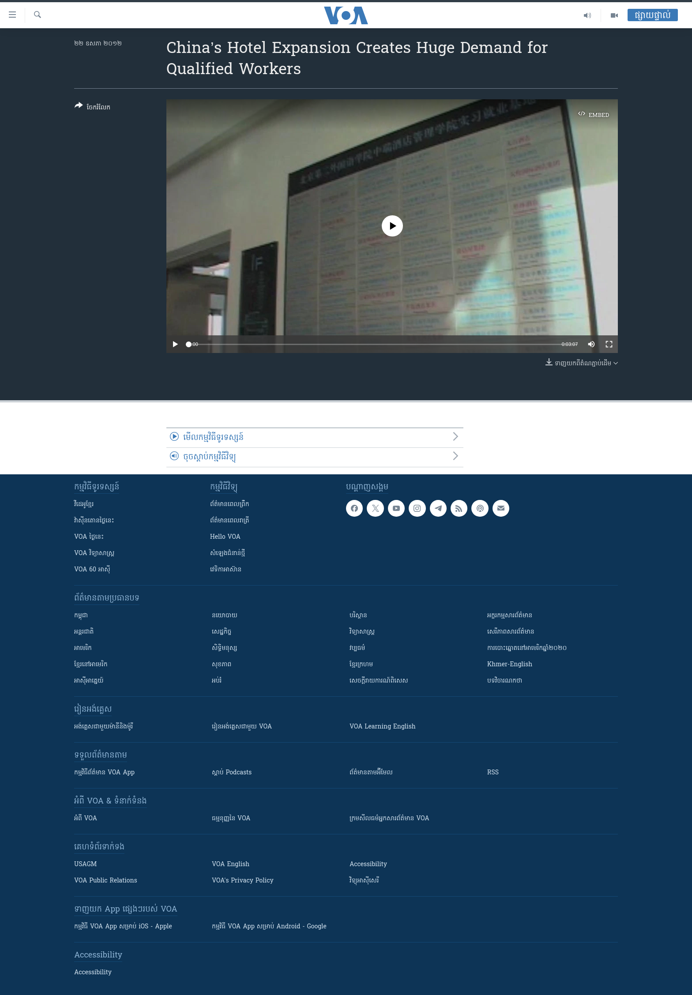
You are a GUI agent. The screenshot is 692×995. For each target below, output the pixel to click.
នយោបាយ (224, 615)
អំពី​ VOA (85, 818)
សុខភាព (221, 664)
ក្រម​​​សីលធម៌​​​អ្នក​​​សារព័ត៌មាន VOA (389, 818)
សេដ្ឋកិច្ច (221, 632)
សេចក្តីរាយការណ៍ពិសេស (379, 681)
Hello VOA (225, 537)
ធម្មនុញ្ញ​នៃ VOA (231, 818)
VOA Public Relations (105, 881)
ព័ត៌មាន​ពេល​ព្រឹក (229, 504)
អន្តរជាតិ (84, 632)
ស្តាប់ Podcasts (232, 772)
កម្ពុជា (81, 615)
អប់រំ (217, 681)
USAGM (85, 864)
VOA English (230, 864)
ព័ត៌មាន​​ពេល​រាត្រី (229, 521)
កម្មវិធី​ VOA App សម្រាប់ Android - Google (269, 926)
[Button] (92, 108)
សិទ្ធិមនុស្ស (224, 648)
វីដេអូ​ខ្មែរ (84, 504)
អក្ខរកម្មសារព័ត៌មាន (509, 615)
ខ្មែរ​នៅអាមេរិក (91, 664)
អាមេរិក (83, 648)
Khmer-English (509, 664)
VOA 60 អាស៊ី (92, 569)
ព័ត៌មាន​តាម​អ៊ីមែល (371, 772)
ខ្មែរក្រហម (361, 664)
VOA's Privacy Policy (243, 881)
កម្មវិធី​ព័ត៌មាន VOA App (104, 772)
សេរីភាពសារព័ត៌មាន (510, 632)
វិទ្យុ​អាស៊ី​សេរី (364, 881)
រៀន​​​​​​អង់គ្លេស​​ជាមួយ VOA (242, 727)
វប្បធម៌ (357, 648)
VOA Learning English (383, 727)
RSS (493, 772)
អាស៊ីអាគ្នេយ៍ (89, 681)
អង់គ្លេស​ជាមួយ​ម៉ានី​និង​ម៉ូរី (103, 727)
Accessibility (368, 864)
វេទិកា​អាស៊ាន (225, 569)
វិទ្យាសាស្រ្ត (362, 632)
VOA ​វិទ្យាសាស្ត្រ (94, 553)
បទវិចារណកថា (504, 681)
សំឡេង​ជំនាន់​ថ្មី (227, 553)
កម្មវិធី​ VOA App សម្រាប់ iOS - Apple (123, 926)
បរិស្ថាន (358, 615)
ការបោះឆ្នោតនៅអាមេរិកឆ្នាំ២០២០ (527, 648)
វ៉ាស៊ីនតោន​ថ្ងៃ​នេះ (94, 521)
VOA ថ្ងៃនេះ (89, 537)
